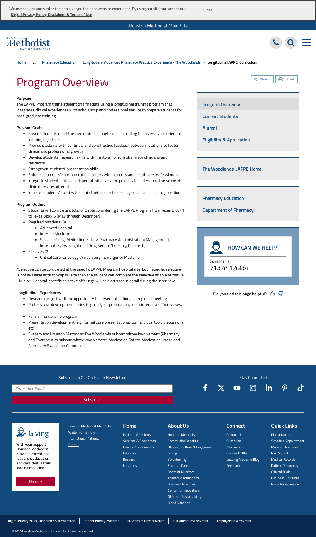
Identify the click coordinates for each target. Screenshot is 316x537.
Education (130, 453)
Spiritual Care (178, 465)
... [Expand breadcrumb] (34, 62)
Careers (73, 444)
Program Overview (221, 104)
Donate (35, 481)
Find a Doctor (281, 434)
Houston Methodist (182, 434)
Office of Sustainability (185, 496)
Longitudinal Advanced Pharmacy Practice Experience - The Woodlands (142, 62)
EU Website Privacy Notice (145, 520)
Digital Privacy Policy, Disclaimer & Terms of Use (41, 520)
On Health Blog (237, 453)
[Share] (262, 79)
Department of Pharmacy (228, 209)
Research (129, 459)
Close (208, 10)
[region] (158, 10)
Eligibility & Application (226, 139)
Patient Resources (284, 465)
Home (22, 62)
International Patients (84, 438)
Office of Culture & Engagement (191, 447)
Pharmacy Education (59, 62)
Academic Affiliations (183, 478)
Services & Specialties (139, 441)
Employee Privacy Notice (234, 520)
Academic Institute (81, 432)
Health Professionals (138, 447)
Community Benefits (183, 441)
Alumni (210, 127)
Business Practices (182, 484)
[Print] (286, 79)
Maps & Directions (285, 447)
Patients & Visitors (137, 434)
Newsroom (234, 447)
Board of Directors (181, 472)
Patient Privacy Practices (101, 520)
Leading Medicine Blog (242, 459)
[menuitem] (158, 25)
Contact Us (234, 434)
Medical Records (283, 459)
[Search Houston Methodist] (291, 43)
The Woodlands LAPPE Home (232, 168)
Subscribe (92, 399)
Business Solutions (285, 478)
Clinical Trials (281, 472)
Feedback (233, 465)
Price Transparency (285, 484)
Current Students (220, 116)
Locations (130, 465)
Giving (172, 453)
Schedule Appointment (287, 441)
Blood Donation (179, 502)
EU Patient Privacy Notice (191, 520)
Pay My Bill (279, 453)
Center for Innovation (183, 490)
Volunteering (177, 459)
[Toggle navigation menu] (306, 43)
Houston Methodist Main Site (158, 25)
